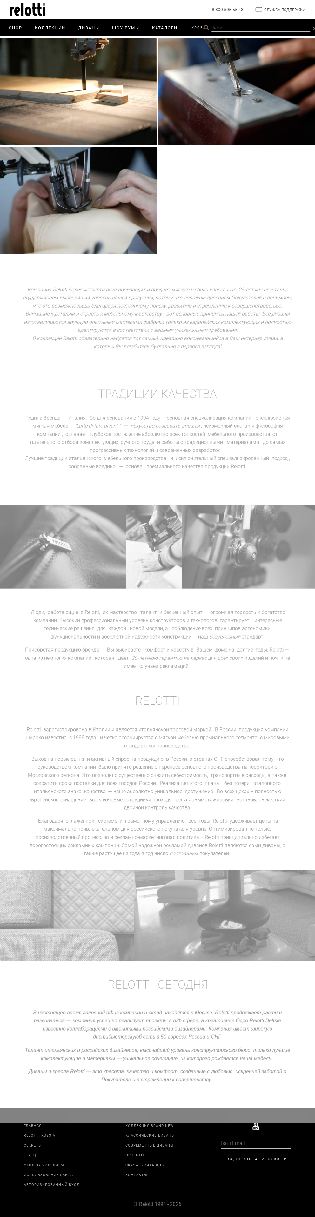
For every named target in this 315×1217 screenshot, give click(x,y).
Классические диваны (150, 1135)
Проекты (228, 27)
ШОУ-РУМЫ (125, 27)
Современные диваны (149, 1145)
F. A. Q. (30, 1155)
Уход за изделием (44, 1164)
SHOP (15, 27)
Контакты (283, 27)
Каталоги (165, 27)
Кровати (201, 27)
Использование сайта (48, 1174)
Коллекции (50, 27)
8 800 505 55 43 (228, 9)
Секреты (33, 1145)
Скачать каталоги (145, 1164)
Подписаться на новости (256, 1158)
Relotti (255, 27)
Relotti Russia (39, 1135)
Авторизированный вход (52, 1184)
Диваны (88, 27)
